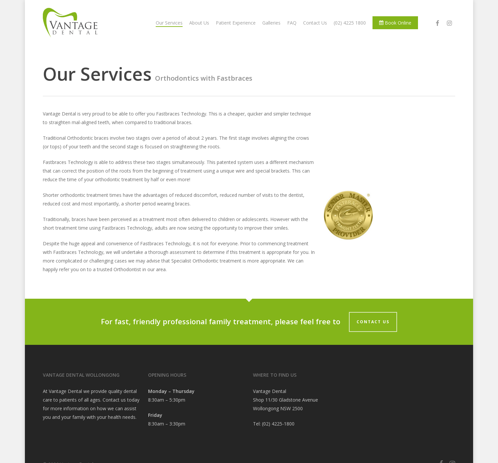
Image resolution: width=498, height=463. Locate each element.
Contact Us (373, 322)
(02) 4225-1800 (278, 424)
